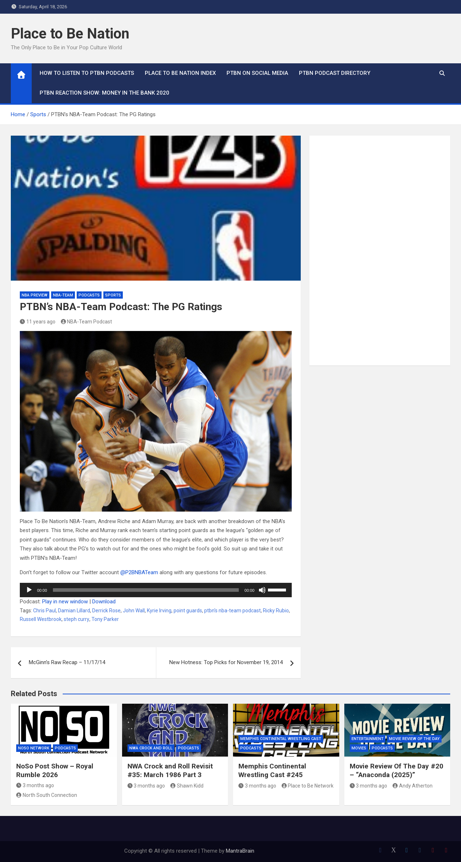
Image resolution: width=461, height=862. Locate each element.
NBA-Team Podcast (86, 322)
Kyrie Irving (159, 610)
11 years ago (37, 322)
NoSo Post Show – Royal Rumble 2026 (54, 770)
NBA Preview (35, 295)
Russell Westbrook (41, 619)
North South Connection (46, 795)
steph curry (76, 619)
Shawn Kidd (186, 786)
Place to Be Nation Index (180, 73)
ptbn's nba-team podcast (232, 610)
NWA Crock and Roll (151, 748)
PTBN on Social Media (257, 73)
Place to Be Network (308, 786)
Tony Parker (105, 619)
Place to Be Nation (70, 33)
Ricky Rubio (276, 610)
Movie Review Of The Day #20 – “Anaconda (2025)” (396, 770)
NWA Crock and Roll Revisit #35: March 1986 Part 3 (170, 770)
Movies (359, 748)
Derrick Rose (106, 610)
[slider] (146, 590)
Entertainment (368, 738)
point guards (188, 610)
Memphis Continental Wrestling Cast (280, 738)
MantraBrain (240, 851)
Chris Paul (44, 610)
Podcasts (89, 295)
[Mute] (262, 590)
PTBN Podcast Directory (334, 73)
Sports (113, 295)
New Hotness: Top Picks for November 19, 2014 (226, 662)
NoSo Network (33, 748)
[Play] (29, 590)
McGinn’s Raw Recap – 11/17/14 (67, 662)
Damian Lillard (74, 610)
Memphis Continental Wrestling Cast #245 (272, 770)
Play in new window (65, 601)
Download (104, 601)
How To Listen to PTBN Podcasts (87, 73)
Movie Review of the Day (414, 738)
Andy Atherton (413, 786)
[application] (156, 590)
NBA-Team (63, 295)
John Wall (134, 610)
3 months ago (35, 785)
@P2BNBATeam (140, 572)
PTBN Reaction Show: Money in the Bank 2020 (104, 93)
